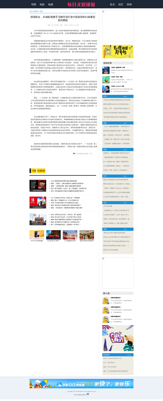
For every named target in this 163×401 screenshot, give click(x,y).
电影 (42, 4)
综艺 (120, 4)
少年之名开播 (107, 206)
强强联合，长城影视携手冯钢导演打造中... (117, 153)
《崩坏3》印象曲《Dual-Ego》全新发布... (116, 188)
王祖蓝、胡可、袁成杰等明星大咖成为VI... (117, 108)
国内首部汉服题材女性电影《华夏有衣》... (117, 131)
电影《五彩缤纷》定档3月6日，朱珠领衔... (117, 135)
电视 (50, 4)
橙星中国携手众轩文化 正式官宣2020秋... (116, 104)
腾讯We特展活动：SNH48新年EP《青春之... (117, 184)
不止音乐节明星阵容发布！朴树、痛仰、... (117, 197)
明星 (33, 4)
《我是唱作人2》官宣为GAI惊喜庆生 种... (116, 210)
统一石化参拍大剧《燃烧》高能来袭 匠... (116, 161)
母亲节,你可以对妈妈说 (110, 250)
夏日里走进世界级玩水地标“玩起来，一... (116, 245)
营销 (129, 4)
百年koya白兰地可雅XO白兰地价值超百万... (117, 237)
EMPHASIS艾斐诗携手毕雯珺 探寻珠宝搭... (117, 113)
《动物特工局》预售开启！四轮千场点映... (117, 139)
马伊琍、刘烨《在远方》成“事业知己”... (116, 170)
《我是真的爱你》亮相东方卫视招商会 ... (116, 157)
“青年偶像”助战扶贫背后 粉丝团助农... (115, 117)
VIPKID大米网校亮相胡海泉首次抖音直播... (117, 100)
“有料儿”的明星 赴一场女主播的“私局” (115, 223)
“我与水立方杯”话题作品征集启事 (114, 233)
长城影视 (41, 171)
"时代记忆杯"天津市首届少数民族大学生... (116, 241)
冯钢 (34, 171)
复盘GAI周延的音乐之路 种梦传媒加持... (116, 179)
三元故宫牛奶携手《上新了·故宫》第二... (116, 215)
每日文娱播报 (34, 11)
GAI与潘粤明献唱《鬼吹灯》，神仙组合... (116, 166)
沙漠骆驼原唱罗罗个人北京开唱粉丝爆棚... (117, 192)
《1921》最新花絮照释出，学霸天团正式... (117, 126)
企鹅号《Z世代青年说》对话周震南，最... (116, 219)
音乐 (112, 4)
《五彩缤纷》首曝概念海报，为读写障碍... (117, 143)
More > (125, 96)
